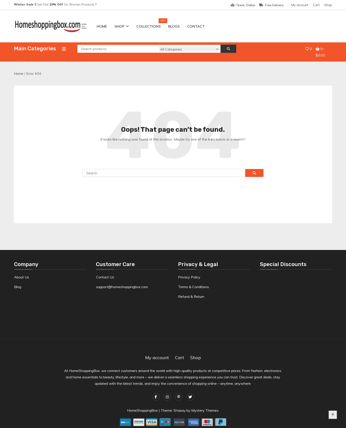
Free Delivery (271, 5)
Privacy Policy (189, 272)
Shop (328, 5)
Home (102, 26)
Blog (17, 282)
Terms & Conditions (193, 282)
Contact (196, 26)
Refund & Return (191, 291)
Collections (148, 25)
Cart (316, 5)
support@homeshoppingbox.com (122, 282)
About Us (21, 272)
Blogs (174, 26)
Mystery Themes (204, 406)
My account (299, 5)
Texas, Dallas (243, 5)
